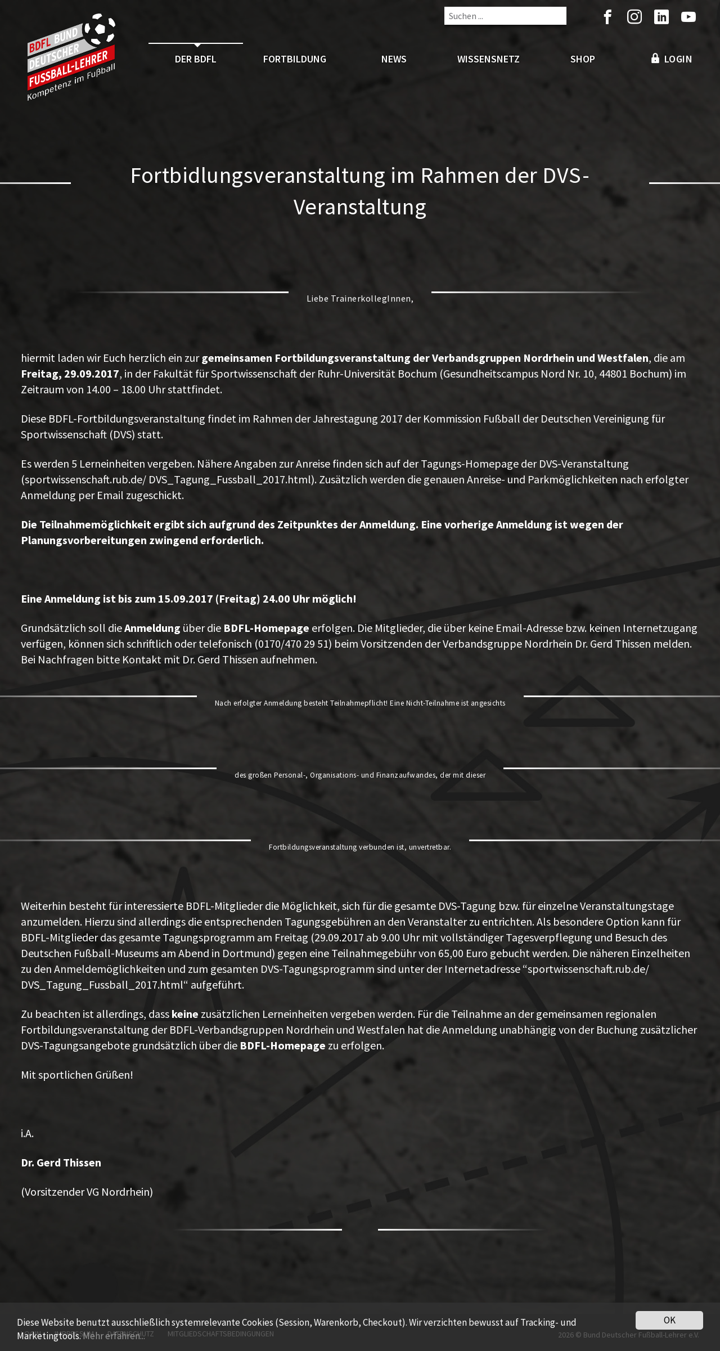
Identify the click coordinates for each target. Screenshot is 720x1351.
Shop (582, 58)
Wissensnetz (488, 58)
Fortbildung (294, 58)
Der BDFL (196, 58)
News (394, 58)
